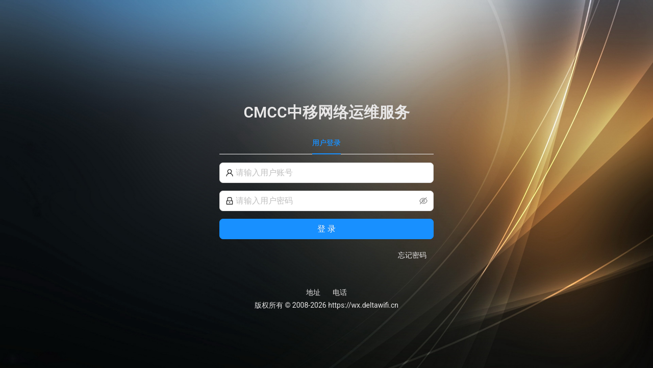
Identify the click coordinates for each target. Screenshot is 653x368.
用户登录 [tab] (326, 143)
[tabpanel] (326, 212)
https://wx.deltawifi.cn (363, 305)
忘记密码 (412, 255)
